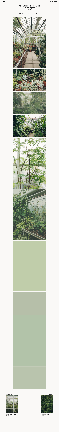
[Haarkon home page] (5, 1)
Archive (55, 1)
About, (51, 1)
